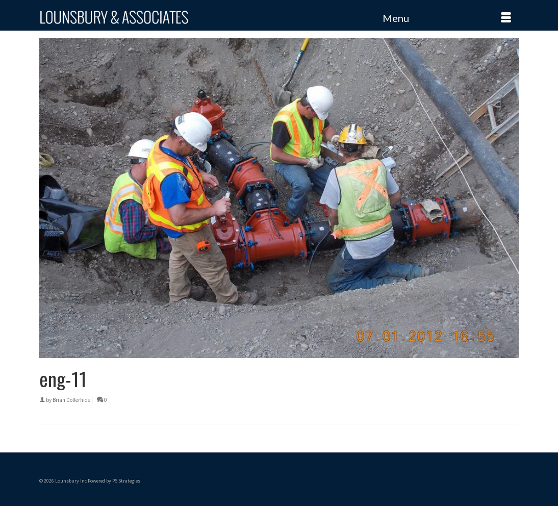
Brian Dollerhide (71, 399)
